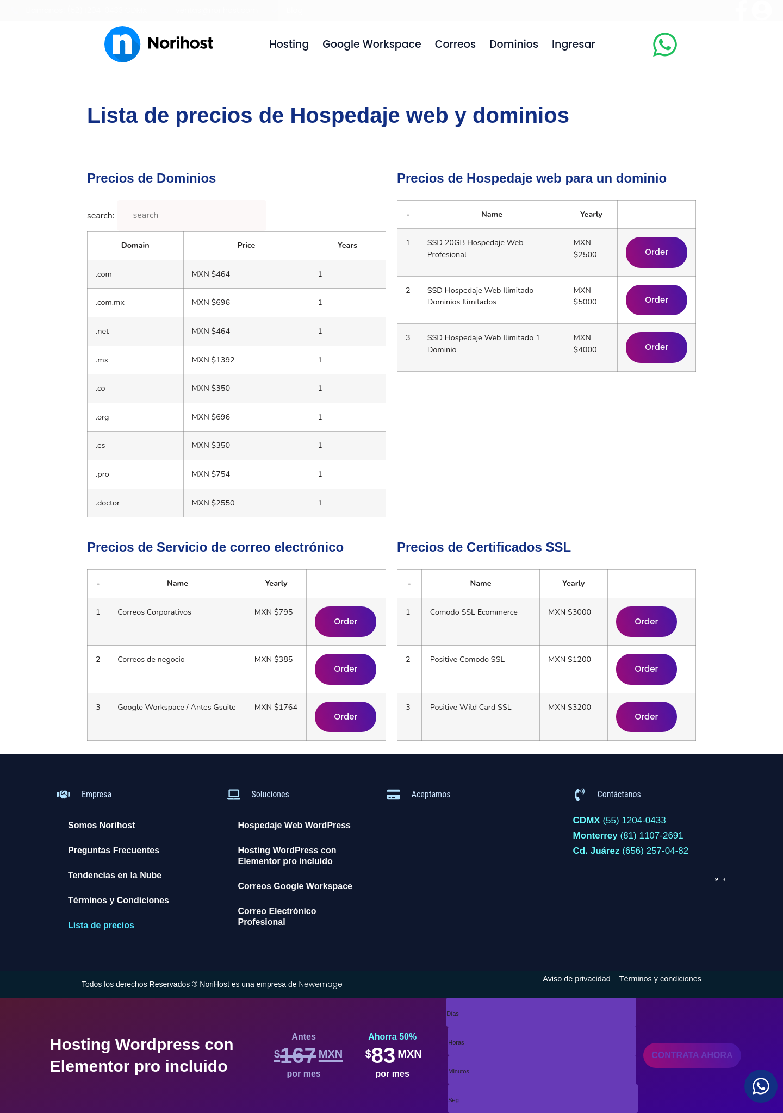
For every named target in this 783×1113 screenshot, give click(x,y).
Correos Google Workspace (295, 886)
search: (100, 215)
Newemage (320, 984)
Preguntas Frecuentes (113, 850)
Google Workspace (371, 44)
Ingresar (573, 44)
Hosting (289, 44)
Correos (455, 44)
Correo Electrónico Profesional (277, 916)
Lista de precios (101, 925)
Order (656, 252)
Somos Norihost (101, 825)
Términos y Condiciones (118, 900)
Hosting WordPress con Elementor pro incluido (287, 856)
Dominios (513, 44)
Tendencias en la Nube (114, 875)
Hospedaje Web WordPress (294, 825)
